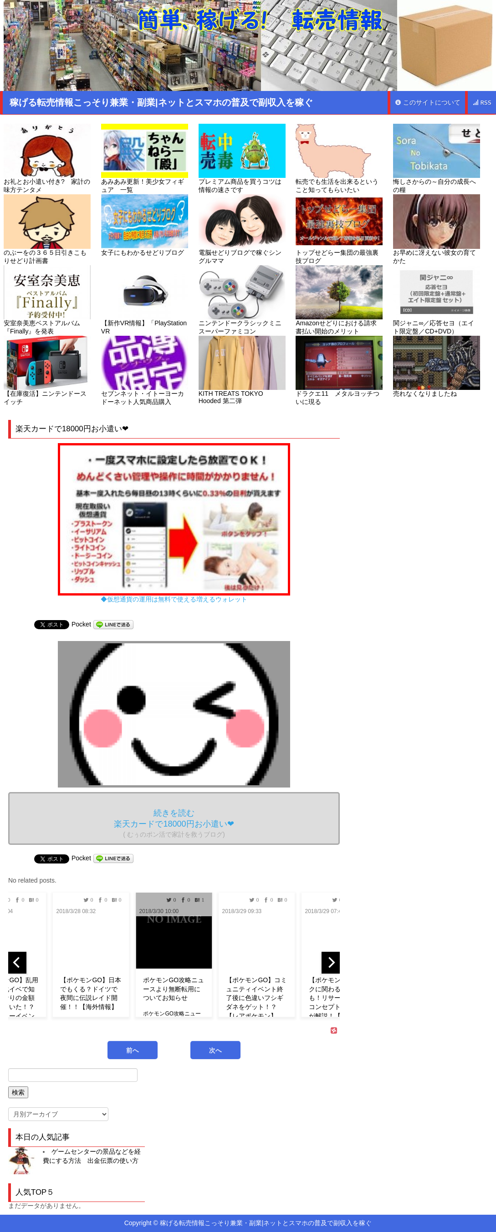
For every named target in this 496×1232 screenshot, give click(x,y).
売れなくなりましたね (436, 366)
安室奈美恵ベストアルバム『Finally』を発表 (47, 300)
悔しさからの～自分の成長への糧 (436, 158)
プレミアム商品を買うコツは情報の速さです (242, 158)
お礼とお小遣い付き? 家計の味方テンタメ (47, 158)
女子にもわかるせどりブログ (144, 225)
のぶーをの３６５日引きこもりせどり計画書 (47, 229)
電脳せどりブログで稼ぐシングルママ (242, 229)
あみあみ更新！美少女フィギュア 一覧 (144, 158)
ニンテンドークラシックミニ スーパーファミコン (242, 300)
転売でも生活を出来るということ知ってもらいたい (339, 158)
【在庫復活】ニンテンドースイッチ (47, 370)
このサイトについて (427, 102)
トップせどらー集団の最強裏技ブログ (339, 229)
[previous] (17, 963)
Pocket (81, 624)
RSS (481, 102)
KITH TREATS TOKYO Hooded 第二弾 (242, 370)
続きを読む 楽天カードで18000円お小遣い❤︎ (174, 823)
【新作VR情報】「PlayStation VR (144, 300)
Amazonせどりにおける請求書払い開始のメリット (339, 300)
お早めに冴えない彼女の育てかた (436, 229)
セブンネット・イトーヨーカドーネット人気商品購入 (144, 370)
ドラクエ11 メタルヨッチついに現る (339, 370)
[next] (331, 963)
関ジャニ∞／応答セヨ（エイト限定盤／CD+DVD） (436, 300)
